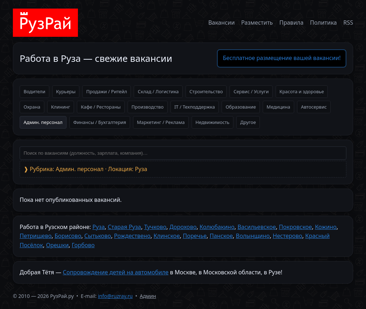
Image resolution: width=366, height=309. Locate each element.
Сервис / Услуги (250, 91)
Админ (148, 296)
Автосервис (314, 107)
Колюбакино (216, 227)
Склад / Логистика (158, 91)
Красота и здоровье (302, 91)
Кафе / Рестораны (101, 107)
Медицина (278, 107)
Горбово (83, 245)
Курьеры (66, 91)
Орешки (57, 245)
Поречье (195, 236)
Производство (148, 107)
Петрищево (35, 236)
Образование (241, 107)
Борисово (68, 236)
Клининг (60, 107)
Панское (221, 236)
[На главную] (45, 23)
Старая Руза (124, 227)
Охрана (32, 107)
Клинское (166, 236)
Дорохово (183, 227)
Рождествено (132, 236)
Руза (99, 227)
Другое (248, 122)
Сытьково (97, 236)
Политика (323, 22)
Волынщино (253, 236)
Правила (292, 22)
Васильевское (256, 227)
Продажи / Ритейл (106, 91)
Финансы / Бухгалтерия (99, 122)
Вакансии (221, 22)
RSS (348, 22)
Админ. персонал (43, 122)
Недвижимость (212, 122)
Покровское (295, 227)
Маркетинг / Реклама (161, 122)
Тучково (155, 227)
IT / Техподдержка (194, 107)
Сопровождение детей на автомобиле (116, 272)
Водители (34, 91)
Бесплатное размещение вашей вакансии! (282, 58)
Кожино (325, 227)
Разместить (257, 22)
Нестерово (287, 236)
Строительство (206, 91)
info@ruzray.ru (115, 296)
